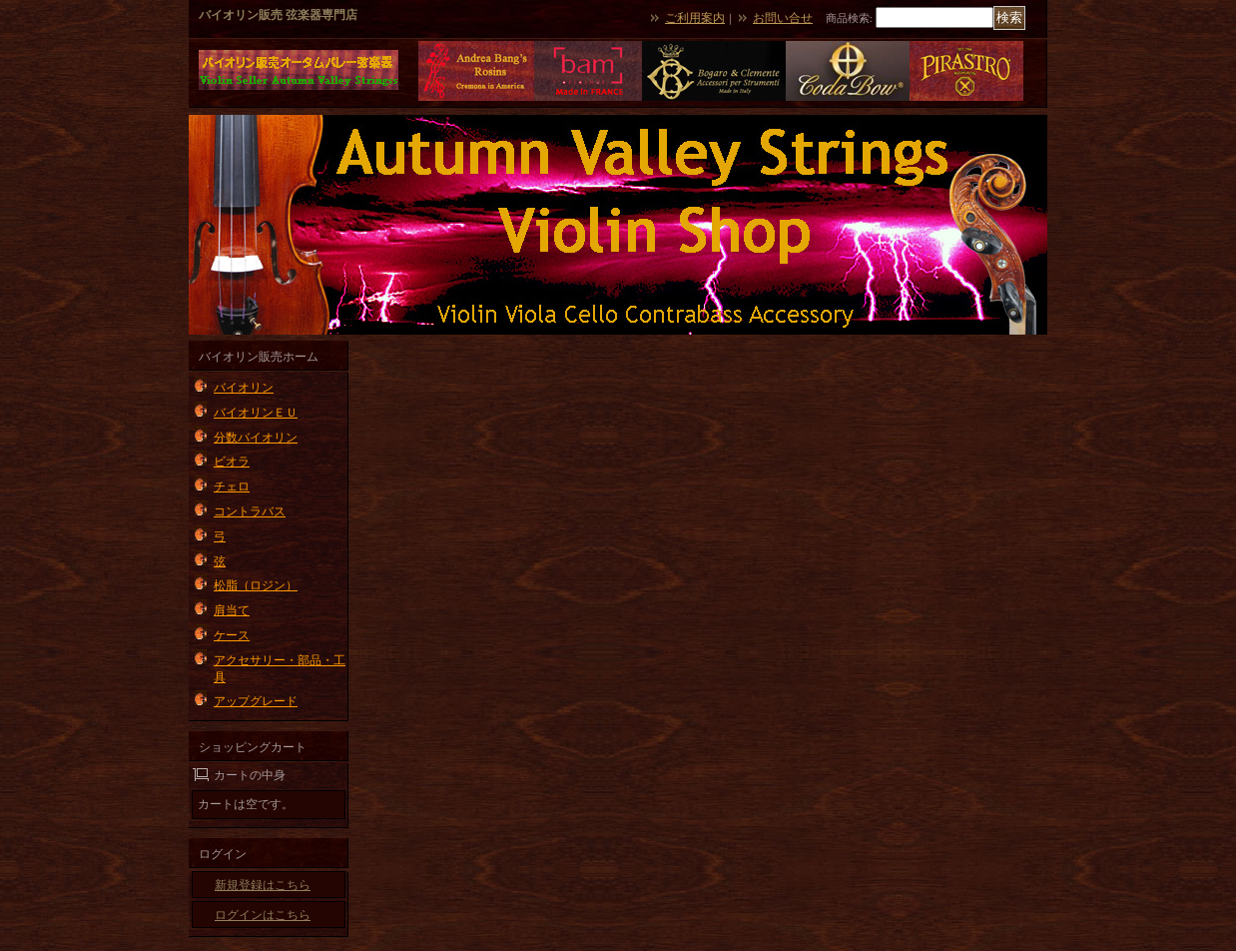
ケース (232, 635)
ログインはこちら (262, 915)
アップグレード (256, 701)
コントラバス (250, 511)
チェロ (232, 486)
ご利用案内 (695, 18)
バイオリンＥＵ (256, 413)
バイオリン (244, 388)
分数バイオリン (256, 438)
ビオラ (232, 462)
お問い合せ (783, 18)
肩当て (232, 610)
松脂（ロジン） (256, 585)
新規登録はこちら (262, 885)
